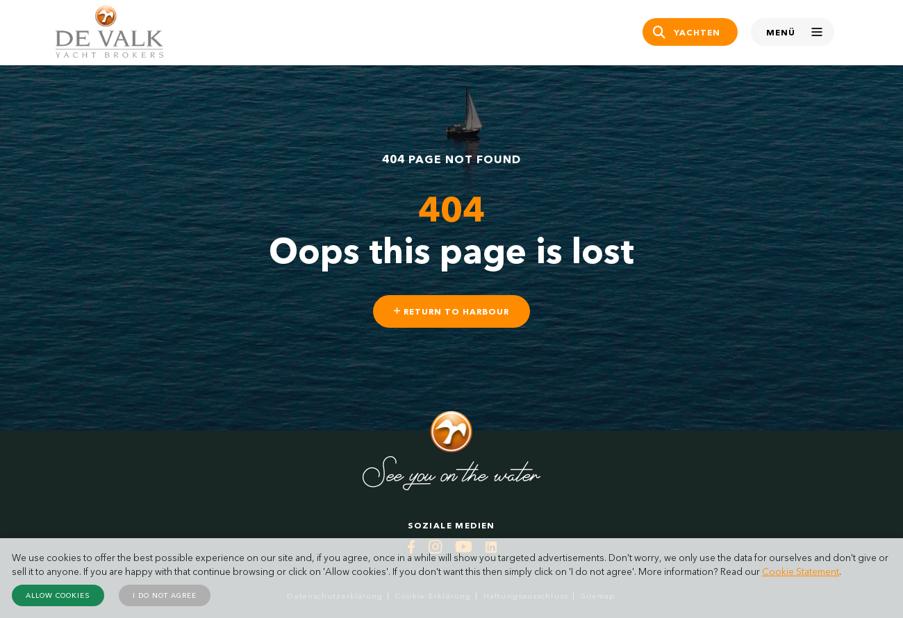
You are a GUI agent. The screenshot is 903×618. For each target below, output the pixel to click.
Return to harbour (451, 311)
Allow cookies (58, 595)
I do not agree (165, 595)
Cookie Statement (800, 571)
